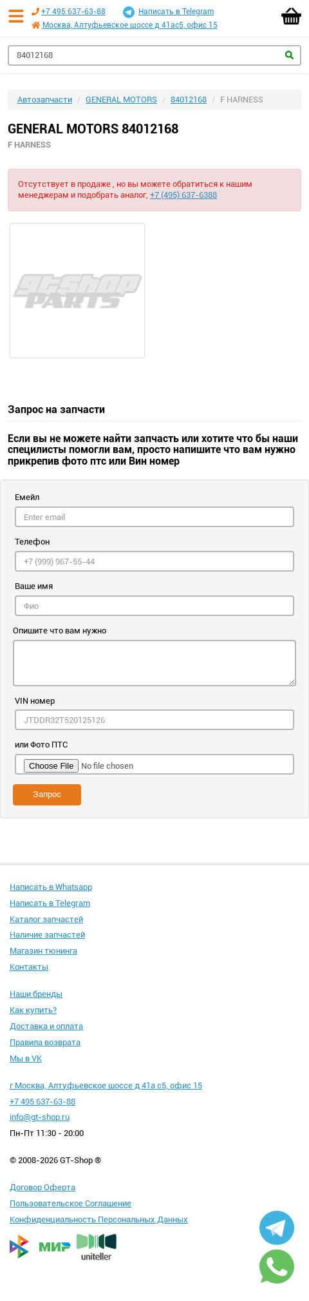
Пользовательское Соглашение (70, 1203)
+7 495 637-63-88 (73, 11)
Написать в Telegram (168, 12)
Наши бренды (36, 994)
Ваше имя (34, 586)
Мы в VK (26, 1058)
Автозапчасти (44, 99)
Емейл (27, 497)
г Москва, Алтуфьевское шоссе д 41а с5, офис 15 (106, 1085)
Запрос (47, 794)
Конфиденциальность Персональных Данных (99, 1219)
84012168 (189, 99)
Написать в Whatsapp (51, 887)
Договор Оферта (42, 1187)
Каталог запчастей (46, 919)
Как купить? (33, 1010)
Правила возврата (45, 1042)
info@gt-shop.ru (40, 1117)
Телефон (32, 541)
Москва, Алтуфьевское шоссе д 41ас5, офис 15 (130, 25)
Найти (289, 55)
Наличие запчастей (47, 935)
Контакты (29, 967)
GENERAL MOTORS (121, 99)
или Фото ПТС (41, 744)
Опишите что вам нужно (59, 630)
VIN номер (35, 701)
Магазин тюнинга (43, 951)
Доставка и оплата (46, 1026)
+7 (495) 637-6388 (183, 195)
